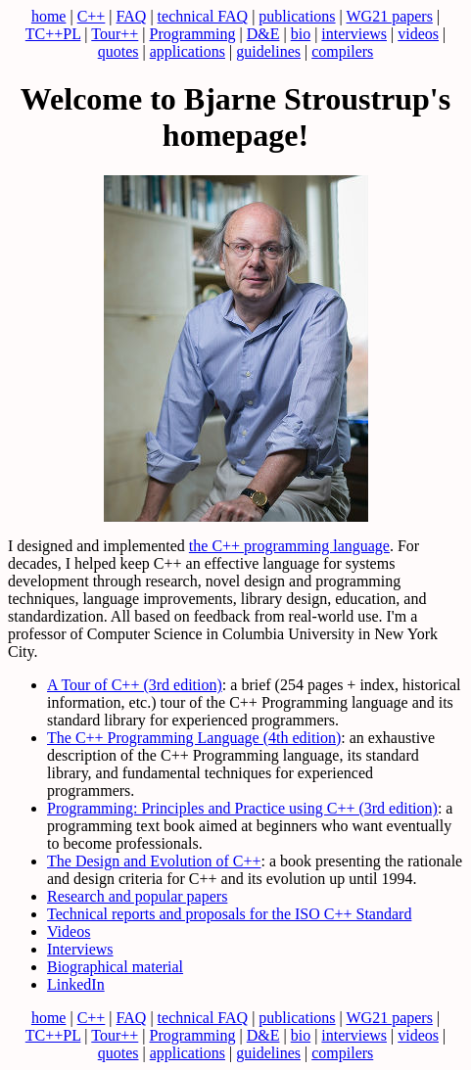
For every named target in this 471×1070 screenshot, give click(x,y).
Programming (193, 33)
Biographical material (115, 966)
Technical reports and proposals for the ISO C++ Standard (229, 914)
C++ (91, 16)
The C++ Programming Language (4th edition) (194, 737)
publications (297, 16)
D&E (263, 33)
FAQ (132, 16)
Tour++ (114, 33)
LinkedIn (76, 984)
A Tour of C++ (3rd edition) (134, 684)
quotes (118, 51)
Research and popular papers (137, 896)
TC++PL (53, 33)
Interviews (80, 949)
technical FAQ (203, 16)
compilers (342, 51)
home (49, 16)
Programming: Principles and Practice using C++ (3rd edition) (242, 808)
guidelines (268, 51)
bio (300, 33)
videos (418, 33)
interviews (354, 33)
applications (187, 51)
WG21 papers (389, 16)
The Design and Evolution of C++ (153, 861)
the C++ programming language (289, 545)
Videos (68, 931)
